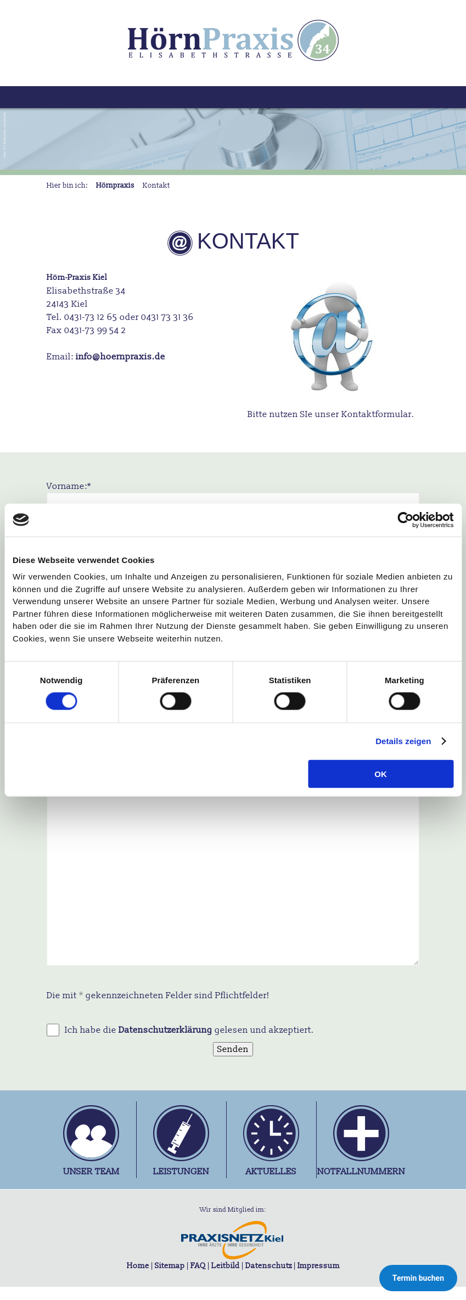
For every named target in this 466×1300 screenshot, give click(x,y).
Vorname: (69, 486)
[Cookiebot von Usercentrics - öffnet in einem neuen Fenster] (405, 519)
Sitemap (170, 1265)
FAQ (198, 1265)
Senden (233, 1049)
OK (380, 774)
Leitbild (225, 1265)
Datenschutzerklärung (165, 1030)
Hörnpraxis (115, 185)
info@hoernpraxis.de (120, 356)
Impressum (318, 1265)
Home (138, 1265)
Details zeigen (403, 741)
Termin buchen (418, 1278)
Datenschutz (268, 1265)
